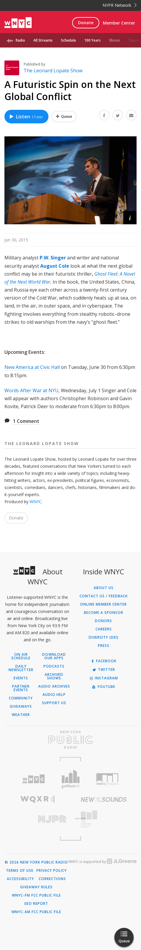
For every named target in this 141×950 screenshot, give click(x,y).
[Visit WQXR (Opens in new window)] (37, 799)
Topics (134, 40)
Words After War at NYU (31, 390)
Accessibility (20, 879)
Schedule (68, 40)
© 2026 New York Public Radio (36, 862)
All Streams (43, 40)
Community (21, 698)
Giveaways (21, 706)
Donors (103, 621)
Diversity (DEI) (104, 637)
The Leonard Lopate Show (53, 70)
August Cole (54, 266)
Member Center (119, 23)
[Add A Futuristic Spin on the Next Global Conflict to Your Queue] (64, 116)
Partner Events (21, 688)
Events (21, 678)
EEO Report (36, 903)
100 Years (92, 40)
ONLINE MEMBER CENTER (103, 604)
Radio (20, 40)
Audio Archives (54, 686)
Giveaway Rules (36, 887)
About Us (104, 588)
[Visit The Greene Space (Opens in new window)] (104, 819)
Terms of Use (19, 870)
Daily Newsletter (21, 668)
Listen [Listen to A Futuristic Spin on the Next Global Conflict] (26, 116)
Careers (103, 629)
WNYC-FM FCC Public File (36, 895)
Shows (114, 40)
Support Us (54, 703)
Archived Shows (54, 676)
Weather (21, 715)
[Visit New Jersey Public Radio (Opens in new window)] (37, 819)
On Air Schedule (20, 656)
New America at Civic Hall (32, 367)
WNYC (36, 501)
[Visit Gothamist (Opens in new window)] (70, 779)
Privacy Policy (51, 870)
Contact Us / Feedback (104, 596)
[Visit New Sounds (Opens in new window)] (104, 799)
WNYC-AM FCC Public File (36, 912)
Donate (85, 22)
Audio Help (54, 694)
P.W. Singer (53, 257)
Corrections (52, 879)
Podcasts (53, 666)
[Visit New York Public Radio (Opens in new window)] (70, 739)
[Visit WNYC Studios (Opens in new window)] (107, 779)
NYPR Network (120, 5)
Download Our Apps (54, 656)
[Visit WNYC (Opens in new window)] (33, 779)
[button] (130, 217)
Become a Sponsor (103, 612)
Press (103, 645)
